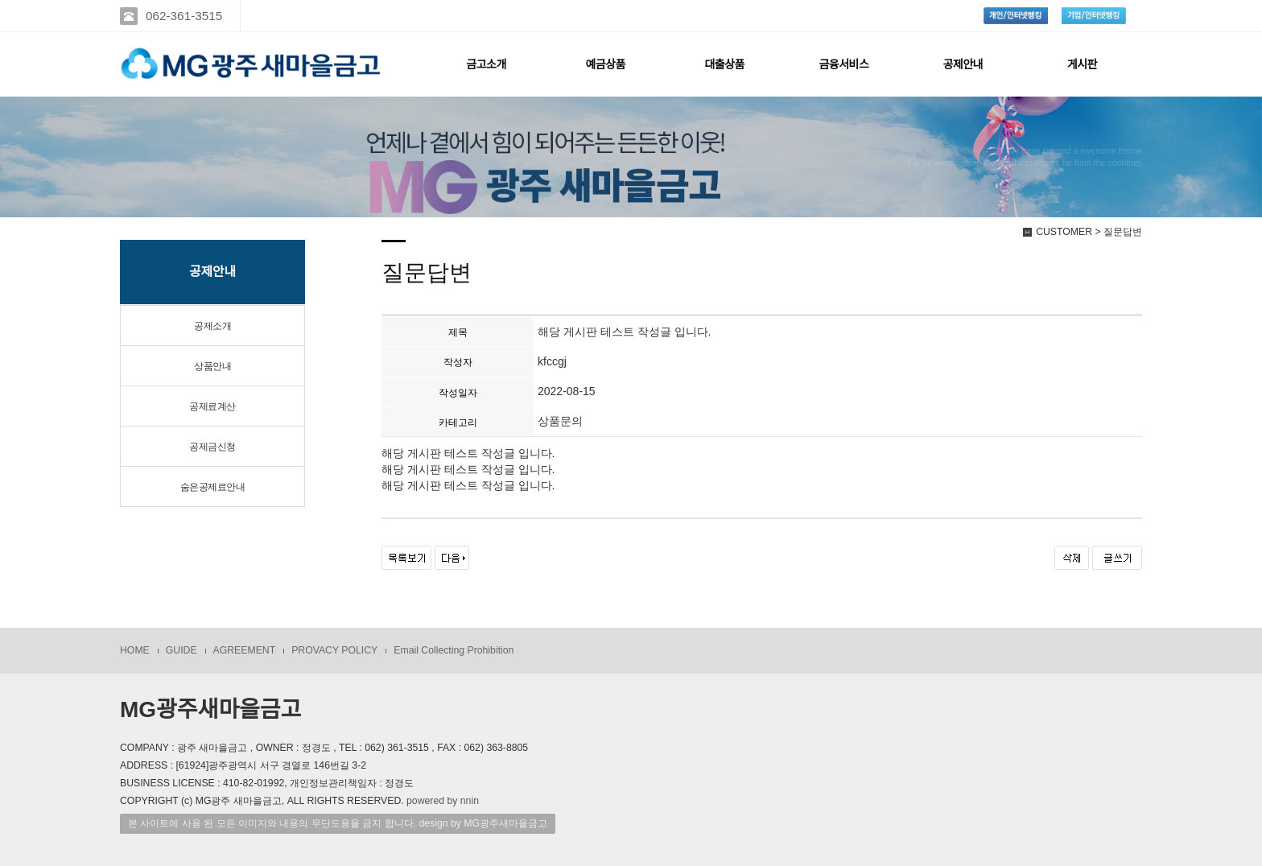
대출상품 (724, 64)
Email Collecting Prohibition (453, 650)
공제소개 (212, 326)
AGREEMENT (244, 650)
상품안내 (212, 366)
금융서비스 (843, 64)
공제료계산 (212, 406)
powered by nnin (442, 800)
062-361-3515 (184, 16)
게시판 (1082, 64)
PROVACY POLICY (334, 650)
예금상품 (605, 64)
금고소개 (486, 64)
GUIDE (181, 650)
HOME (135, 650)
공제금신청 (212, 446)
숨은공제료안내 (212, 487)
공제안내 (963, 64)
